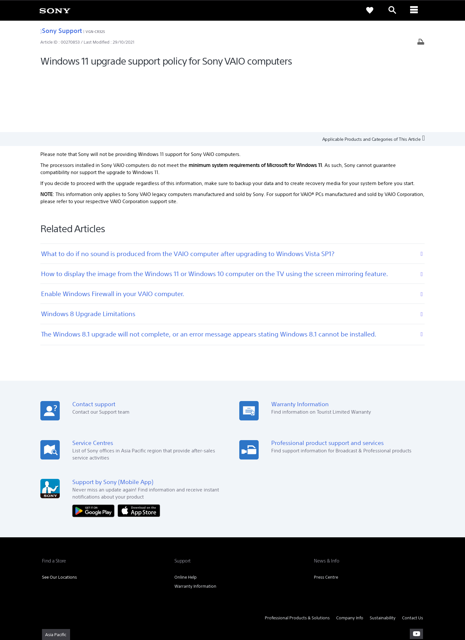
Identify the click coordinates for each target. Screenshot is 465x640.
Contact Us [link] (412, 558)
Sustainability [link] (383, 558)
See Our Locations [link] (59, 517)
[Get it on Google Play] (95, 450)
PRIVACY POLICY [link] (97, 604)
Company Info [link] (349, 558)
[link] (55, 10)
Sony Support (61, 30)
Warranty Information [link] (195, 526)
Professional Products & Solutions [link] (297, 558)
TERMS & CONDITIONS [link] (61, 604)
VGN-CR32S (95, 31)
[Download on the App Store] (139, 450)
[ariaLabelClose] (415, 10)
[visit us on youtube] (416, 574)
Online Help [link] (185, 517)
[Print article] (421, 42)
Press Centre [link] (326, 517)
